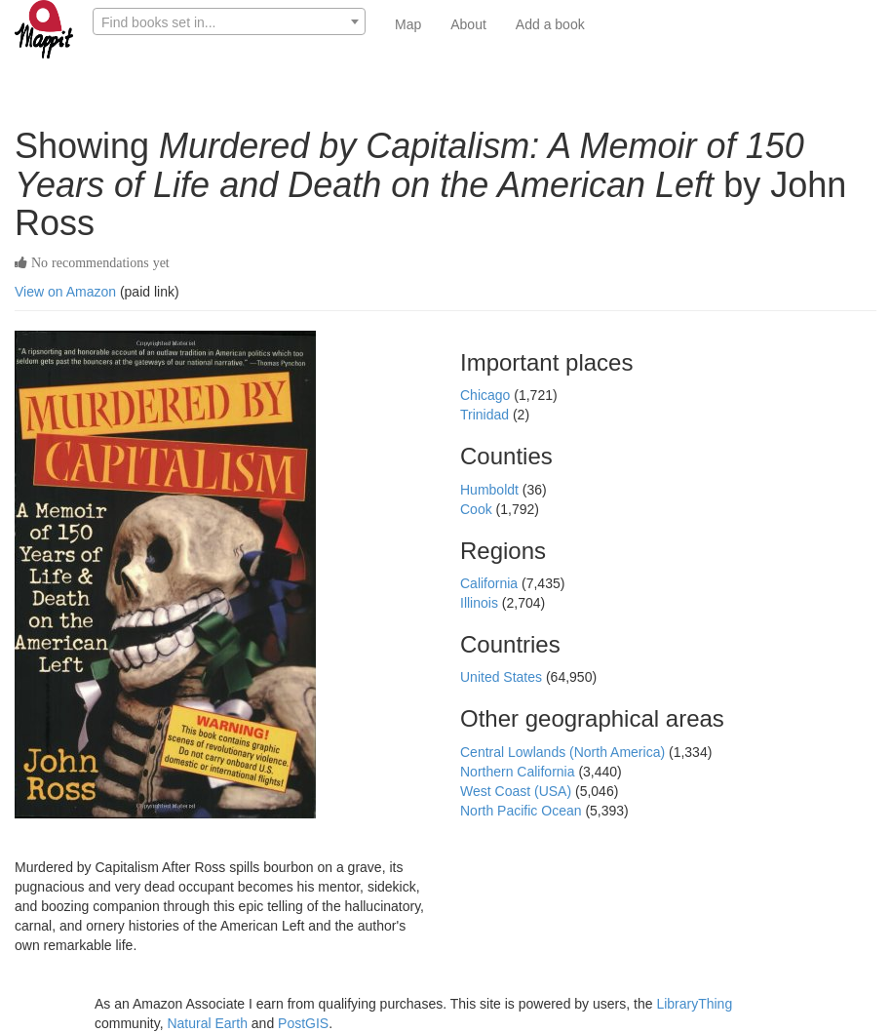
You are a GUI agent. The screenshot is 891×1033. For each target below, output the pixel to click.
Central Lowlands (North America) (564, 752)
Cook (478, 509)
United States (503, 677)
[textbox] (229, 22)
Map (408, 24)
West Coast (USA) (517, 791)
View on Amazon (65, 291)
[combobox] (229, 21)
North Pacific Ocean (522, 810)
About (468, 24)
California (491, 583)
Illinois (481, 603)
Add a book (550, 24)
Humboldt (491, 489)
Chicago (487, 395)
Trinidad (486, 414)
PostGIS (303, 1023)
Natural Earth (207, 1023)
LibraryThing (694, 1004)
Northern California (519, 771)
